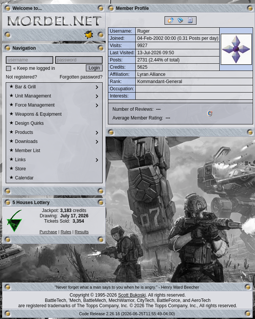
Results (82, 231)
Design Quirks (26, 123)
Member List (24, 151)
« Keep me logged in (34, 68)
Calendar (21, 178)
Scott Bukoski (132, 295)
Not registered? (21, 77)
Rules (65, 231)
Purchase (48, 231)
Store (17, 169)
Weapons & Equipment (35, 114)
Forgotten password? (81, 77)
